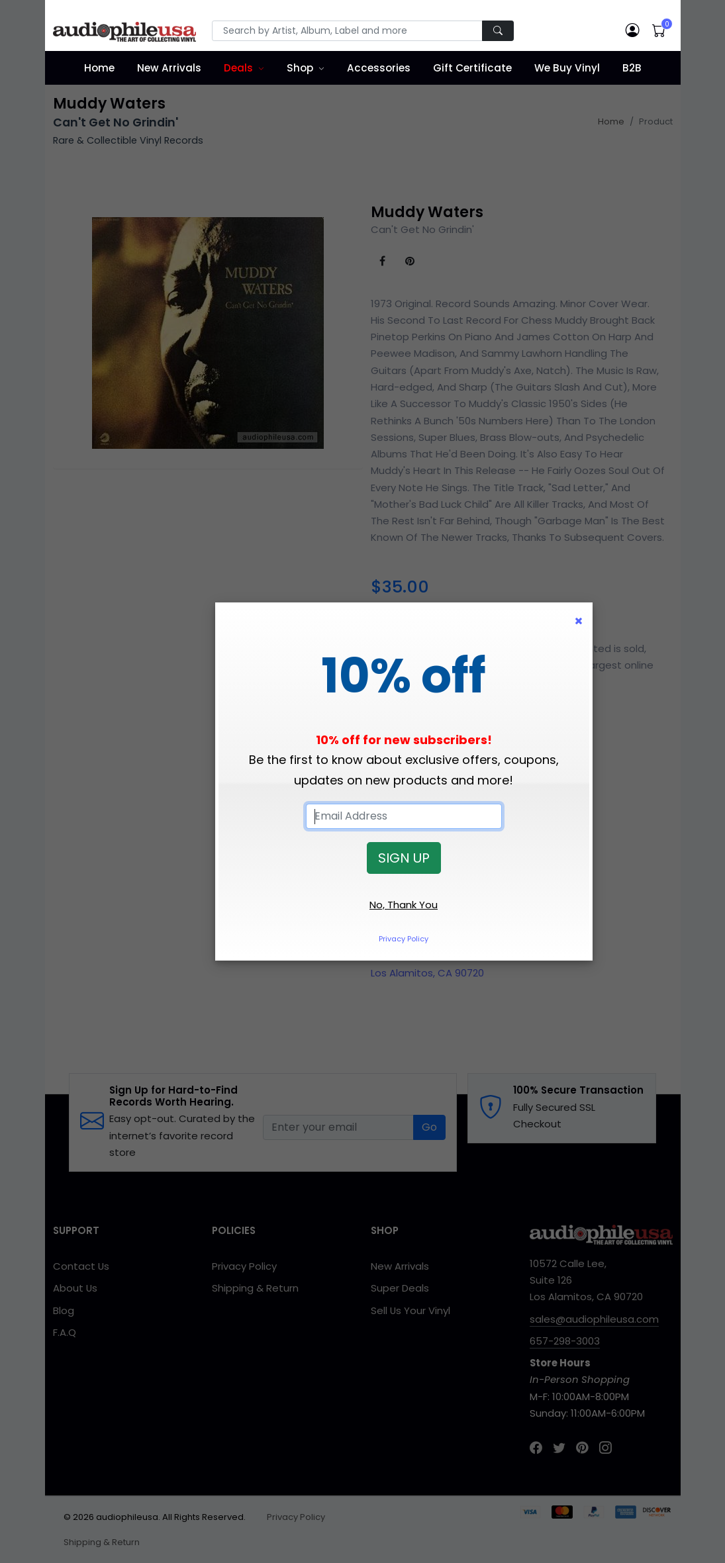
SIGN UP (404, 858)
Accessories (379, 68)
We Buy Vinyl (567, 68)
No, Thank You (403, 905)
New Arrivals (169, 68)
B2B (632, 68)
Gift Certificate (472, 68)
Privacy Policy (403, 938)
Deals (238, 68)
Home (99, 68)
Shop (300, 68)
